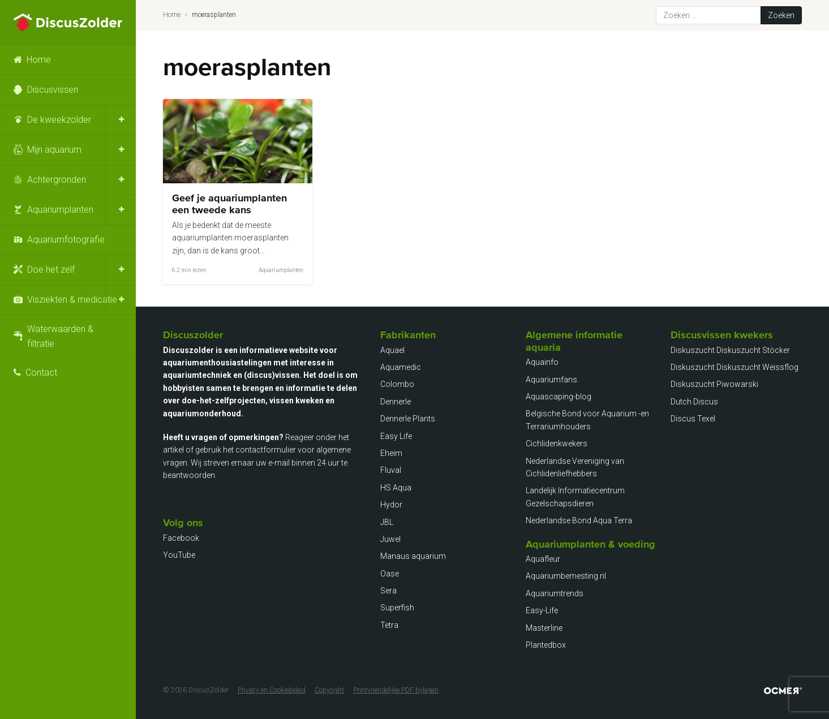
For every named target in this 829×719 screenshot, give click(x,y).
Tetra (389, 625)
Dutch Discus (694, 401)
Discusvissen (52, 89)
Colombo (397, 384)
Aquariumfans (551, 379)
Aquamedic (400, 367)
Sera (388, 590)
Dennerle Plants (407, 418)
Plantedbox (546, 644)
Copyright (329, 690)
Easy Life (396, 436)
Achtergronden (56, 179)
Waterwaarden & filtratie (60, 336)
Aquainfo (542, 362)
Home (39, 59)
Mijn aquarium (54, 149)
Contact (41, 372)
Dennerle (395, 401)
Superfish (397, 607)
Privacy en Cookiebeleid (272, 690)
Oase (389, 573)
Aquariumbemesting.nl (566, 575)
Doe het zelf (51, 269)
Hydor (391, 504)
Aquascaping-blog (558, 396)
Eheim (391, 453)
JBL (386, 522)
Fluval (390, 470)
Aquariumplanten (60, 209)
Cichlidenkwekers (556, 443)
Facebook (181, 538)
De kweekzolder (59, 119)
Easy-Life (542, 610)
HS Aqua (395, 487)
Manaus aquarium (413, 556)
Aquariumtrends (554, 593)
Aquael (392, 350)
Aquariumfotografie (66, 239)
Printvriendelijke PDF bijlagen (396, 690)
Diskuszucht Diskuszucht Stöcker (730, 350)
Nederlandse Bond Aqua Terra (579, 520)
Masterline (544, 627)
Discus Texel (693, 418)
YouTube (179, 554)
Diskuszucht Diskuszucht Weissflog (734, 367)
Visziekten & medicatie (72, 299)
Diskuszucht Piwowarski (714, 384)
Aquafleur (543, 558)
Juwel (390, 539)
